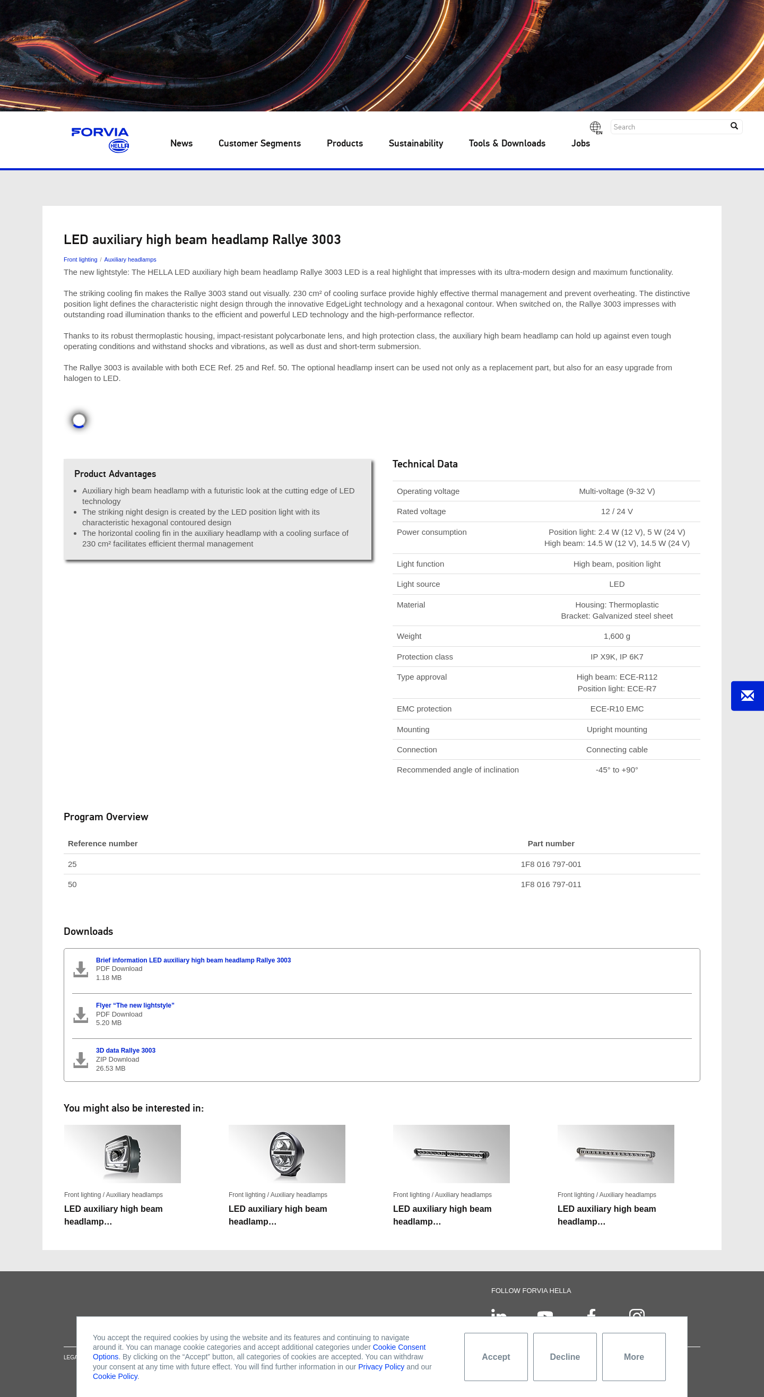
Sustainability (416, 144)
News (181, 144)
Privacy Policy (381, 1367)
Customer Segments (260, 144)
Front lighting (81, 259)
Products (345, 144)
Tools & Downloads (507, 144)
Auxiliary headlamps (131, 259)
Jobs (580, 144)
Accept (496, 1356)
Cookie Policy (115, 1376)
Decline (565, 1356)
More (634, 1356)
